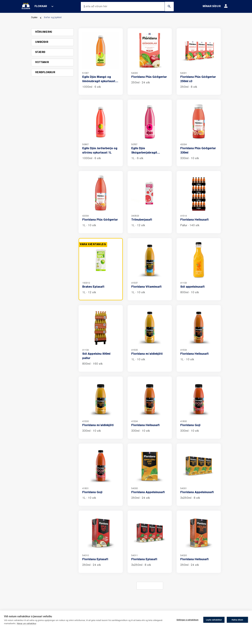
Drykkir (34, 18)
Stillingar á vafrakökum (187, 620)
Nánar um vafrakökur (26, 623)
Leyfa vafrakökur (214, 620)
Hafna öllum (237, 620)
